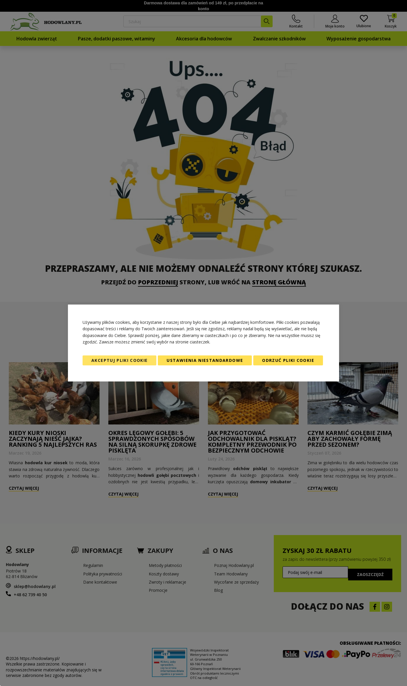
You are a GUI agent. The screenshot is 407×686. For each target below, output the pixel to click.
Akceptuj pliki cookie (119, 360)
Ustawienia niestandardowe (205, 360)
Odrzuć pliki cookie (288, 360)
